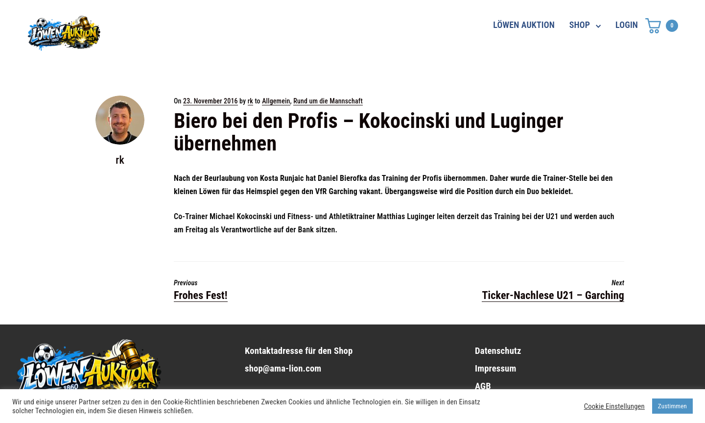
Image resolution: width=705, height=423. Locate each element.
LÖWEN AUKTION (524, 25)
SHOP (579, 25)
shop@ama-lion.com (283, 368)
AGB (483, 386)
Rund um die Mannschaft (328, 101)
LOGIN (626, 25)
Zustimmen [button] (672, 406)
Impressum (495, 368)
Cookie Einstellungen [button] (614, 406)
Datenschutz (498, 351)
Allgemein (276, 101)
